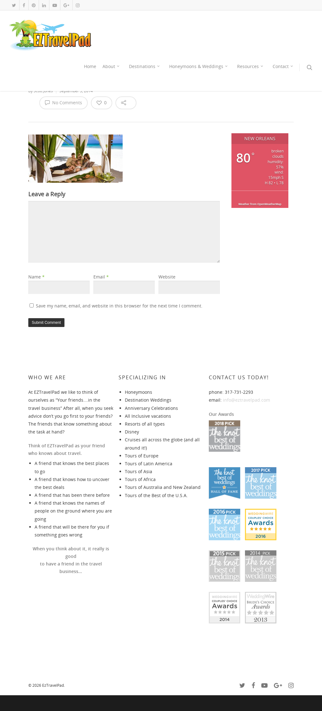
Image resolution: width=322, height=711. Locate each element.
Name (36, 277)
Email (101, 277)
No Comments (63, 102)
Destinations (144, 66)
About (111, 66)
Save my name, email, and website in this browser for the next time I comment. (119, 306)
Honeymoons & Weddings (198, 66)
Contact (283, 66)
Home (90, 66)
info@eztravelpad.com (246, 400)
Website (166, 277)
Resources (250, 66)
